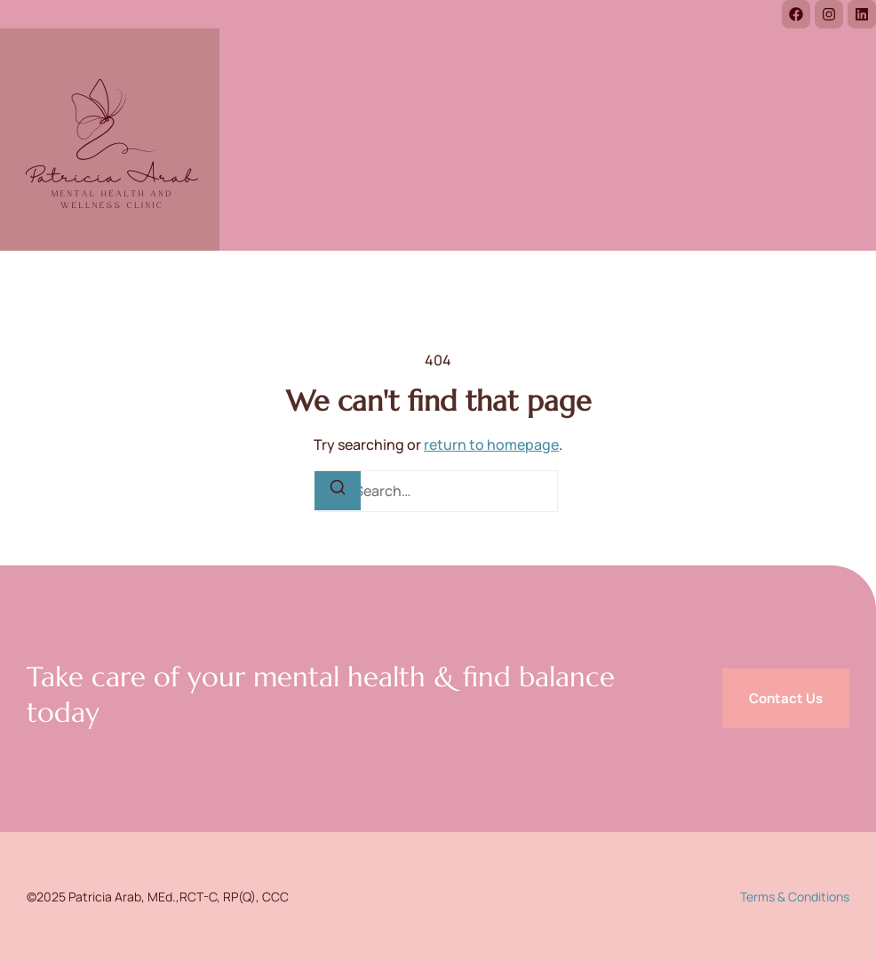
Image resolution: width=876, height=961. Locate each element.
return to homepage (491, 444)
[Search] (338, 490)
